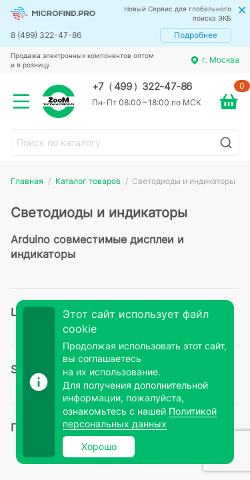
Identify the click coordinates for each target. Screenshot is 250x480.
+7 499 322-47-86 (142, 87)
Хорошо (99, 446)
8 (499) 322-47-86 (46, 35)
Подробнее (195, 35)
